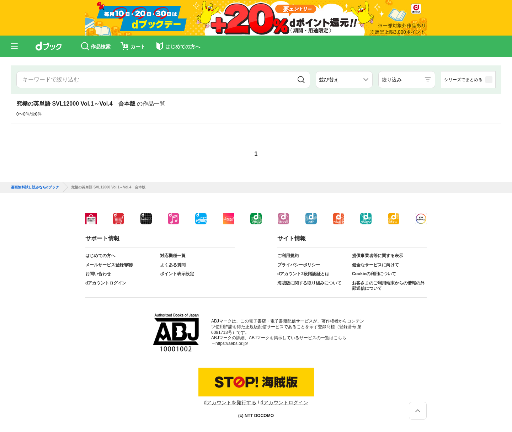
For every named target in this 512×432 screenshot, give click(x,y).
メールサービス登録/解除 (109, 264)
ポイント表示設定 (177, 273)
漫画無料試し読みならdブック (35, 187)
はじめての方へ (100, 255)
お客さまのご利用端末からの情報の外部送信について (388, 286)
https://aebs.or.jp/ (231, 343)
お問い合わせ (98, 273)
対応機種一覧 (173, 255)
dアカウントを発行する (230, 402)
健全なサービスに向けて (375, 264)
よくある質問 (173, 264)
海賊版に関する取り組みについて (309, 283)
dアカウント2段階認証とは (303, 273)
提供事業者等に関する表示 (377, 255)
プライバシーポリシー (298, 264)
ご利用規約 (288, 255)
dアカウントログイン (105, 283)
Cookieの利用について (374, 273)
